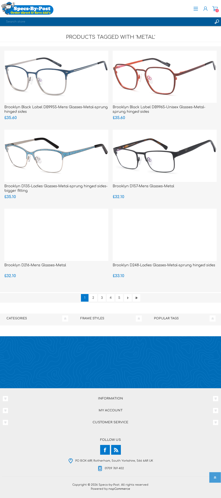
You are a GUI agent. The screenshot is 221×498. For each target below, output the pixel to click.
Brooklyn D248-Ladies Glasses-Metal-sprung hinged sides (164, 265)
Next (128, 298)
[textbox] (106, 21)
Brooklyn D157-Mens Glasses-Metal (143, 186)
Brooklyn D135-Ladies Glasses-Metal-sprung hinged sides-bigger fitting (55, 188)
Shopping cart (215, 8)
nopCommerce (119, 488)
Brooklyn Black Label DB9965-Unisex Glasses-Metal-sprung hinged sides (159, 109)
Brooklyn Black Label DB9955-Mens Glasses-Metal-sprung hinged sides (56, 109)
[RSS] (116, 450)
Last (136, 298)
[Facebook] (105, 450)
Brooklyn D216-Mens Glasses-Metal (35, 265)
